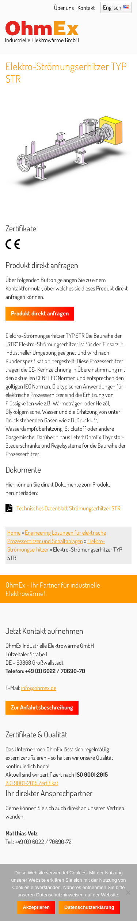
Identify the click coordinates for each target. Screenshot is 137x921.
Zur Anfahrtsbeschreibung (42, 707)
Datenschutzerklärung (89, 907)
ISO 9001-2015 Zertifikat (31, 783)
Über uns (64, 7)
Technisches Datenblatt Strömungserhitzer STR (68, 508)
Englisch (112, 7)
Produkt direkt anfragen (40, 313)
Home (13, 532)
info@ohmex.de (38, 687)
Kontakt (86, 7)
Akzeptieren (36, 907)
